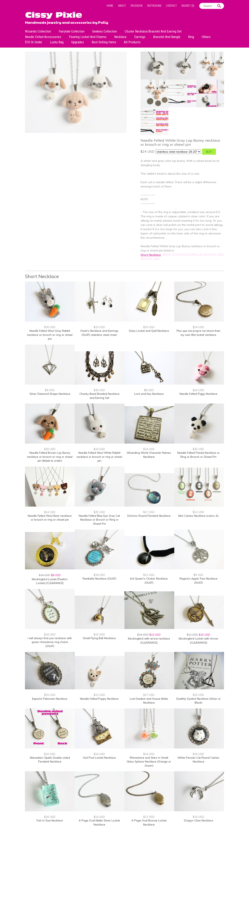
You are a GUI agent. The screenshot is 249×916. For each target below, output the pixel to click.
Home (110, 5)
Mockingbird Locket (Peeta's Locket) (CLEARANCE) (50, 581)
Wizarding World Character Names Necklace (149, 454)
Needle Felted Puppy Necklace (99, 698)
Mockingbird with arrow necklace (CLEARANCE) (149, 640)
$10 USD (149, 327)
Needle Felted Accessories (43, 37)
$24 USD (198, 390)
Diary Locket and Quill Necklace (149, 330)
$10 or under (33, 42)
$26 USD (99, 390)
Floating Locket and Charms (87, 37)
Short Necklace (151, 255)
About (122, 5)
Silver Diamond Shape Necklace (49, 393)
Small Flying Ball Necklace (99, 638)
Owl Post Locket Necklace (99, 757)
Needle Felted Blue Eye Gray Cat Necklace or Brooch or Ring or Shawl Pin (99, 519)
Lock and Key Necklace (149, 393)
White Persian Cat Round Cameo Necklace (198, 759)
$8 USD (149, 390)
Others (206, 37)
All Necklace (207, 254)
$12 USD (198, 512)
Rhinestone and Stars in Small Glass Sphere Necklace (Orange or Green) (149, 761)
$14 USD (198, 327)
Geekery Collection (104, 31)
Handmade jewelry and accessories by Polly (66, 22)
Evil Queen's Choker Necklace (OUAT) (149, 580)
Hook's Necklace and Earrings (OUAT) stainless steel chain (99, 332)
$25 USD (198, 449)
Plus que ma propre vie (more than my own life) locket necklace (198, 332)
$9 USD (50, 390)
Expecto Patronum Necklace (49, 698)
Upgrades (77, 42)
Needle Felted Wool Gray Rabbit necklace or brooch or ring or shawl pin (50, 334)
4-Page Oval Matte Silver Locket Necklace (99, 822)
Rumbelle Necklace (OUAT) (99, 578)
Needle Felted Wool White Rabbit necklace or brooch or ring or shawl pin (99, 456)
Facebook (137, 5)
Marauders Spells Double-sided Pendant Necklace (50, 759)
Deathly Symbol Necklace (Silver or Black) (198, 700)
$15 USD (49, 694)
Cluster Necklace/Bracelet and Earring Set (153, 31)
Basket (188, 5)
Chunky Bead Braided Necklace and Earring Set (99, 395)
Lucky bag (57, 42)
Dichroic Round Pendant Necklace (149, 515)
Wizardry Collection (38, 31)
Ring (191, 37)
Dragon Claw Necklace (198, 820)
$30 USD (49, 327)
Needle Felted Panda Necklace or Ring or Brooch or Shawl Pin (198, 454)
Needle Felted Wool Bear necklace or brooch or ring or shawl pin (50, 517)
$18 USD (99, 575)
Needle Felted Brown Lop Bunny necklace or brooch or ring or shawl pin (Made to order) (50, 456)
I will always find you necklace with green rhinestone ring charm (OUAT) (50, 642)
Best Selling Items (104, 42)
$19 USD (99, 327)
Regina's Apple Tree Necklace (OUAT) (199, 580)
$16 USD (49, 634)
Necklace (120, 37)
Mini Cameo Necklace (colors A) (198, 515)
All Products (132, 42)
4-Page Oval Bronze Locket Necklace (149, 822)
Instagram (154, 5)
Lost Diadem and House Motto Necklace (149, 700)
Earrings (139, 37)
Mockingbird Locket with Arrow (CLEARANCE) (198, 640)
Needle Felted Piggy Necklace (198, 393)
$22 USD (99, 694)
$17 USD (149, 512)
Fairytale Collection (71, 31)
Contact (171, 5)
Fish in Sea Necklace (50, 820)
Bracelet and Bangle (166, 37)
